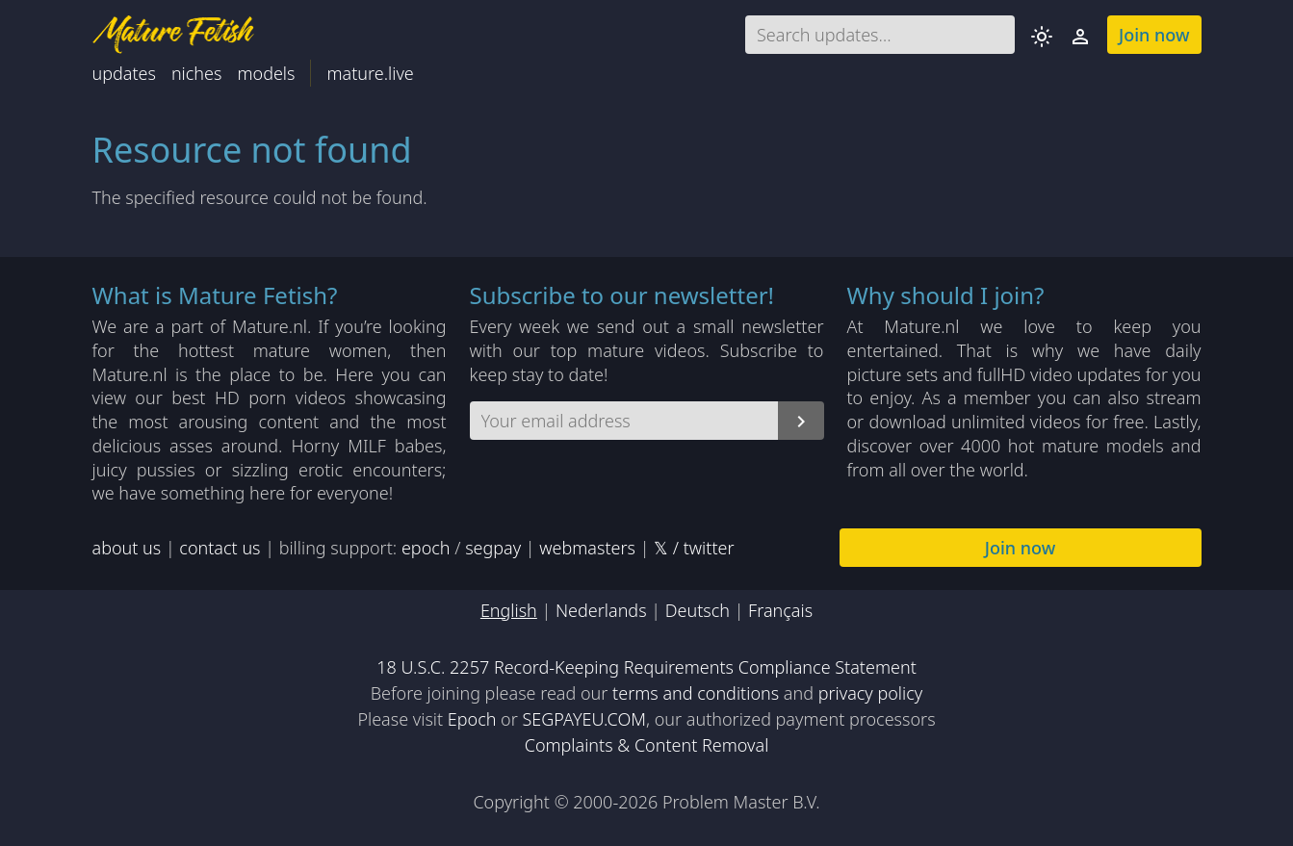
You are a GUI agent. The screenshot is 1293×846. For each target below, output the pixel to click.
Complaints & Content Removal (647, 744)
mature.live (369, 73)
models (266, 73)
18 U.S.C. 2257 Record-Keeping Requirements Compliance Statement (646, 667)
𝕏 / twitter (694, 547)
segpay (493, 547)
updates (124, 73)
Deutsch (697, 610)
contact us (219, 547)
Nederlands (601, 610)
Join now (1154, 34)
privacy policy (870, 693)
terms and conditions (695, 693)
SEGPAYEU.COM (584, 719)
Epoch (472, 719)
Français (780, 610)
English (508, 610)
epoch (426, 547)
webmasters (587, 547)
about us (127, 547)
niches (196, 73)
